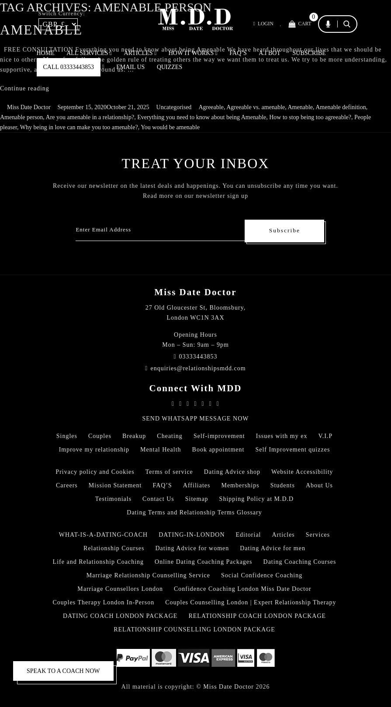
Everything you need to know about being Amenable (201, 117)
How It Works (193, 53)
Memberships (240, 485)
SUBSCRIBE (309, 53)
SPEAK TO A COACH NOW (63, 671)
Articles (283, 534)
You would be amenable (170, 127)
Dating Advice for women (192, 548)
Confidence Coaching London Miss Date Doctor (242, 589)
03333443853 (195, 356)
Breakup (134, 436)
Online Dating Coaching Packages (203, 562)
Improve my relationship (94, 449)
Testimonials (113, 499)
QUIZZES (169, 67)
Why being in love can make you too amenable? (79, 127)
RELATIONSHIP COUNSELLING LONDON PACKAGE (194, 629)
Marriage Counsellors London (120, 589)
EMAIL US (130, 67)
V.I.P (325, 436)
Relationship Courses (113, 548)
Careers (67, 485)
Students (282, 485)
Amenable (300, 107)
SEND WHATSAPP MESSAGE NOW (195, 418)
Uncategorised (174, 107)
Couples (99, 436)
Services (318, 534)
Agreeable (211, 107)
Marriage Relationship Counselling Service (148, 575)
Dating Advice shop (232, 472)
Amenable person (21, 117)
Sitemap (196, 499)
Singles (66, 436)
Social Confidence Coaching (261, 575)
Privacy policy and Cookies (94, 472)
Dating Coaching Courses (299, 562)
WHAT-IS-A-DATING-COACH (103, 534)
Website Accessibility (302, 472)
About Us (319, 485)
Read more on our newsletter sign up (195, 196)
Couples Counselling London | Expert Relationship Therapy (250, 602)
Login (260, 24)
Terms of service (169, 472)
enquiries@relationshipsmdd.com (195, 368)
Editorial (248, 534)
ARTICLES (140, 53)
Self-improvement (219, 436)
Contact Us (158, 499)
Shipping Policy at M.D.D (256, 499)
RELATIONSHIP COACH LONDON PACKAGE (257, 616)
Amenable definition (340, 107)
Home (46, 53)
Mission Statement (115, 485)
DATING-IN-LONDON (192, 534)
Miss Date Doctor (29, 107)
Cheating (170, 436)
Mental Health (160, 449)
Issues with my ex (282, 436)
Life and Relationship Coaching (98, 562)
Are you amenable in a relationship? (90, 117)
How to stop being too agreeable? (310, 117)
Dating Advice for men (272, 548)
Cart (299, 24)
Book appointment (218, 449)
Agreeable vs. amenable (255, 107)
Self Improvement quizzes (292, 449)
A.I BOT (269, 53)
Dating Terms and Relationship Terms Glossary (194, 512)
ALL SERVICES (89, 53)
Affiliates (197, 485)
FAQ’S (237, 53)
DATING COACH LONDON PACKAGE (120, 616)
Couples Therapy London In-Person (103, 602)
